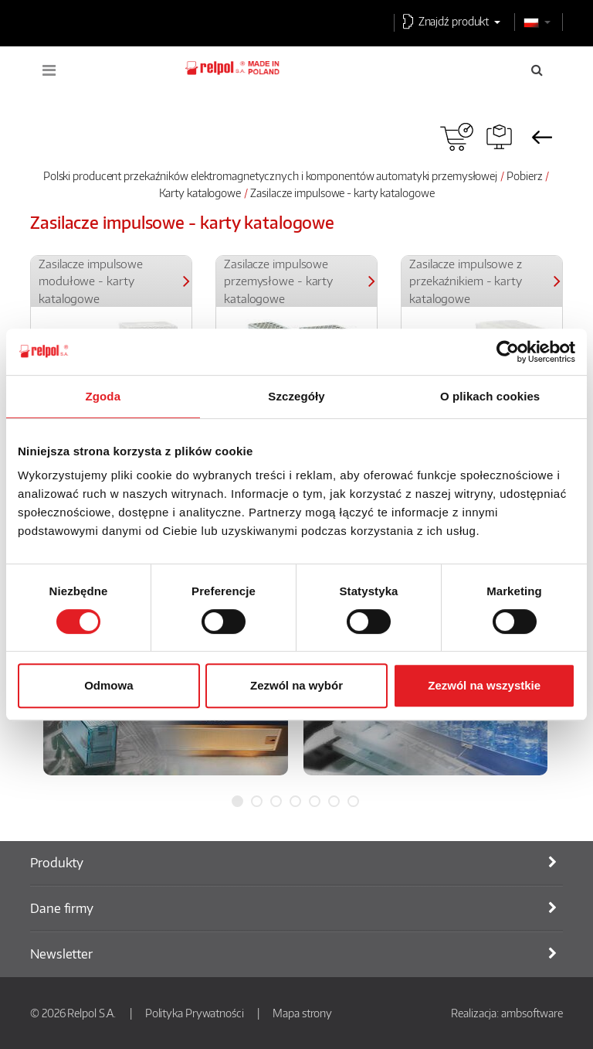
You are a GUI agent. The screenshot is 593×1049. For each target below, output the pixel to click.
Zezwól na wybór (296, 685)
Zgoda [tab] (103, 396)
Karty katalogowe (200, 192)
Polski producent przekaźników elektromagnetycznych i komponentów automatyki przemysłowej (270, 175)
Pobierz (524, 175)
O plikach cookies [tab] (490, 396)
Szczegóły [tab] (296, 396)
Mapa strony (302, 1013)
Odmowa (108, 685)
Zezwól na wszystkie (484, 685)
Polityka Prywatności (194, 1013)
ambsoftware (532, 1013)
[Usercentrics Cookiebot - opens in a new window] (507, 351)
